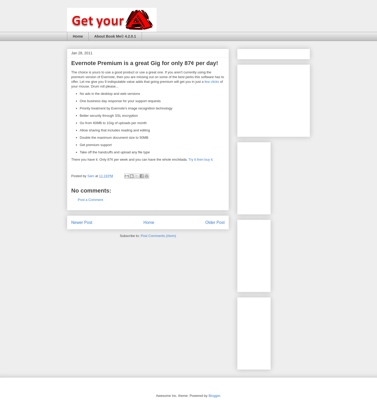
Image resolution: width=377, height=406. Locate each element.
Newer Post (81, 222)
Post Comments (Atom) (158, 236)
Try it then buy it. (201, 159)
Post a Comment (90, 200)
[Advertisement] (280, 99)
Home (78, 36)
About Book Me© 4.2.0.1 (115, 36)
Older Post (215, 222)
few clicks (211, 82)
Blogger (214, 396)
